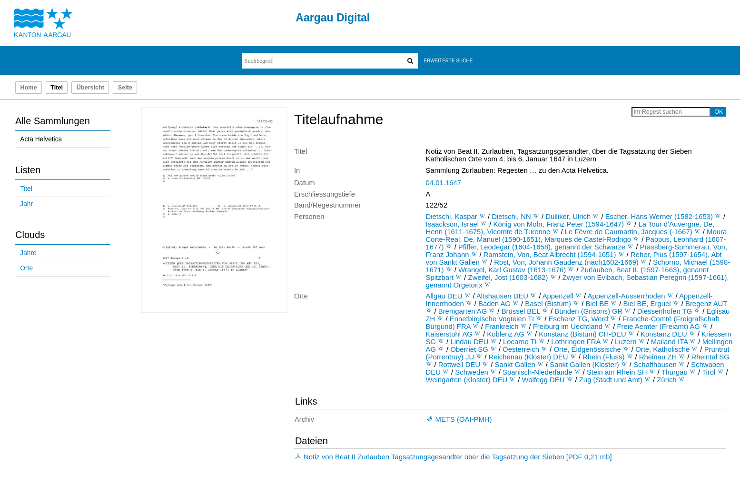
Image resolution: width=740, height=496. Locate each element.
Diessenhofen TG (664, 311)
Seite (125, 87)
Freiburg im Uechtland (567, 326)
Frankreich (501, 326)
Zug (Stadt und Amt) (610, 380)
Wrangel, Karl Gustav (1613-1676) (512, 270)
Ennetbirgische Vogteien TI (492, 319)
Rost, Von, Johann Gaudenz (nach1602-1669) (566, 262)
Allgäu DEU (444, 296)
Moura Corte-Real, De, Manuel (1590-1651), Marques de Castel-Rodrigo (576, 235)
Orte (26, 268)
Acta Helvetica (41, 139)
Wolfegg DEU (543, 380)
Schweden (471, 372)
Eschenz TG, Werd (578, 319)
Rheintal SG (710, 357)
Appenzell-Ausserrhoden (626, 296)
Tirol (708, 372)
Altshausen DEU (502, 296)
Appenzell (558, 296)
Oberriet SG (469, 349)
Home (28, 87)
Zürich (666, 380)
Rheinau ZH (658, 357)
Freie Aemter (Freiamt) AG (658, 326)
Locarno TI (520, 342)
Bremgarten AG (462, 311)
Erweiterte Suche (448, 60)
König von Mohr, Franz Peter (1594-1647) (558, 224)
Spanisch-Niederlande (537, 372)
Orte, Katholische (662, 349)
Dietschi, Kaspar (451, 216)
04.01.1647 (443, 183)
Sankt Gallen (515, 364)
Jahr (26, 204)
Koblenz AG (505, 334)
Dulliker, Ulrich (568, 216)
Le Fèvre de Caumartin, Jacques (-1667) (628, 232)
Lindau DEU (469, 342)
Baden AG (494, 304)
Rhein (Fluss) (603, 357)
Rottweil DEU (459, 364)
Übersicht (90, 87)
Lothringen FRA (575, 342)
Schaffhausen (655, 364)
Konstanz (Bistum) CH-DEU (582, 334)
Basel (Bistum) (548, 304)
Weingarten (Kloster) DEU (467, 380)
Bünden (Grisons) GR (588, 311)
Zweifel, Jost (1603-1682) (508, 277)
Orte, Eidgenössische (587, 349)
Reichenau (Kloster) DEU (528, 357)
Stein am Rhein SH (617, 372)
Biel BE (597, 304)
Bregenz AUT (706, 304)
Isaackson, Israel (452, 224)
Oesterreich (521, 349)
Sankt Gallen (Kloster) (584, 364)
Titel (26, 188)
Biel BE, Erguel (647, 304)
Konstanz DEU (664, 334)
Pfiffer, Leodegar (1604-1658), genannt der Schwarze (541, 247)
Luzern (625, 342)
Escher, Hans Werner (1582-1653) (659, 216)
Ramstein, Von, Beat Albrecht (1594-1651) (549, 254)
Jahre (28, 253)
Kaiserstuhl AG (449, 334)
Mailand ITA (669, 342)
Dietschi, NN (511, 216)
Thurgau (674, 372)
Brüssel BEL (521, 311)
